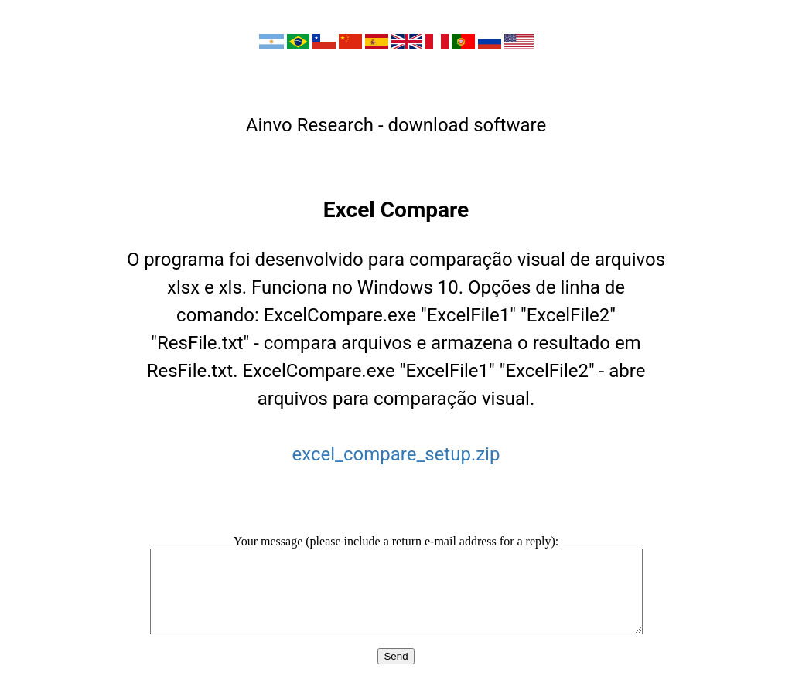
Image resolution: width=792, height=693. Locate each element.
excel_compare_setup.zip (396, 454)
